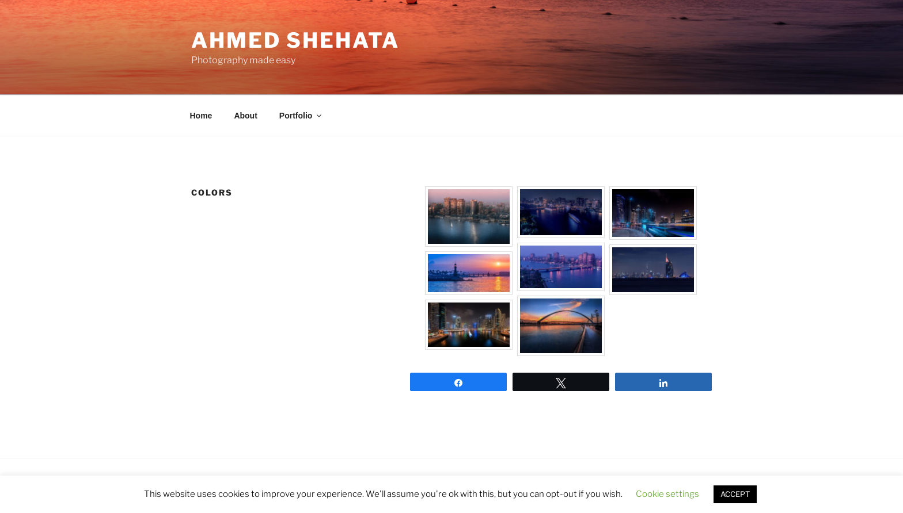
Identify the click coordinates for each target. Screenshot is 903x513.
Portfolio (301, 115)
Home (201, 115)
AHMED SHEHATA (295, 40)
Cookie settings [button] (667, 494)
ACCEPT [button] (735, 494)
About (245, 115)
